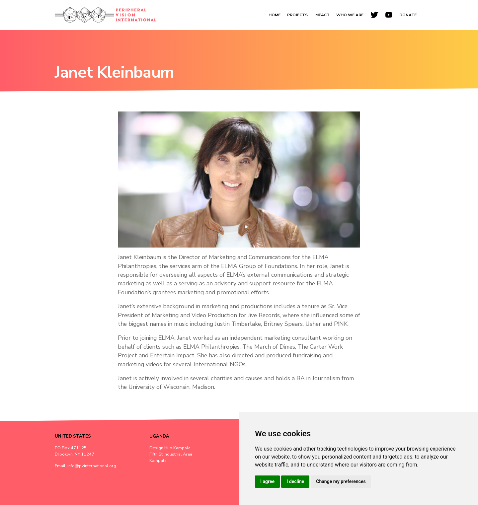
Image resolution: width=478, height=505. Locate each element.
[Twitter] (374, 15)
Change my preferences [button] (340, 481)
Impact (322, 15)
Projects (297, 15)
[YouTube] (389, 15)
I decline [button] (295, 481)
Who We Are (349, 15)
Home (274, 15)
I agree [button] (267, 481)
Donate (408, 15)
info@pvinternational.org (91, 466)
